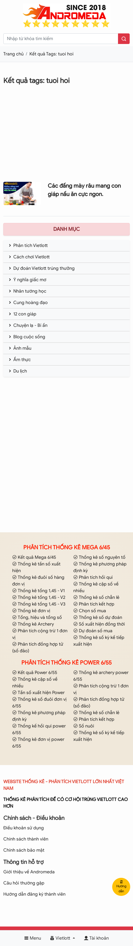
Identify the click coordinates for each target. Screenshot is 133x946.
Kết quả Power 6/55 (34, 672)
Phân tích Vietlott (28, 245)
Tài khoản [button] (96, 938)
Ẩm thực (19, 359)
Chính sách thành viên (25, 839)
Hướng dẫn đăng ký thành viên (34, 894)
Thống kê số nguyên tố (99, 557)
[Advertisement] (66, 137)
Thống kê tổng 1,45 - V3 (39, 604)
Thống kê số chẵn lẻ (96, 597)
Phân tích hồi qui (93, 577)
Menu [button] (32, 938)
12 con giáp (22, 314)
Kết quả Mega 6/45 (34, 557)
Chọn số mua (89, 611)
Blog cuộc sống (26, 337)
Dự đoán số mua (92, 631)
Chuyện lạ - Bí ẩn (27, 325)
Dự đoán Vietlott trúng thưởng (41, 268)
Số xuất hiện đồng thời (99, 624)
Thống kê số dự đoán (97, 617)
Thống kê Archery (33, 624)
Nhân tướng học (27, 291)
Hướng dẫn (121, 886)
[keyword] (60, 38)
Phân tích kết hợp (93, 604)
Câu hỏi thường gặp (23, 883)
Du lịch (17, 371)
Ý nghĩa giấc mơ (27, 280)
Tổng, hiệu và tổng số (37, 617)
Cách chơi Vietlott (29, 257)
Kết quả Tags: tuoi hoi (51, 54)
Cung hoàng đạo (28, 302)
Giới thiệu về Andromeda (29, 872)
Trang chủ (13, 54)
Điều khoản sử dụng (23, 828)
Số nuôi (83, 726)
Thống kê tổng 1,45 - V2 (38, 597)
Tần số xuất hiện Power (38, 692)
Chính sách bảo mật (23, 850)
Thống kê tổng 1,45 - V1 (38, 591)
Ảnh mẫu (19, 348)
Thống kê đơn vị (31, 611)
